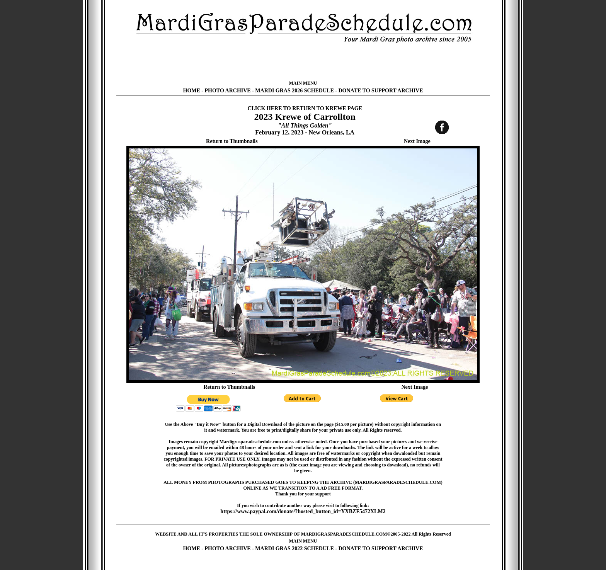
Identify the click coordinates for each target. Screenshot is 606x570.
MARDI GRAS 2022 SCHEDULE (294, 548)
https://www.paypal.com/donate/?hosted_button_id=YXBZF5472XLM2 (302, 511)
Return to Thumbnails (232, 141)
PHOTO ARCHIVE (228, 91)
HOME (191, 91)
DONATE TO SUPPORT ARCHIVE (380, 91)
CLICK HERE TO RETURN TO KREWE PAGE (304, 108)
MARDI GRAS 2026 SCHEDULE (294, 91)
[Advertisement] (303, 61)
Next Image (417, 141)
